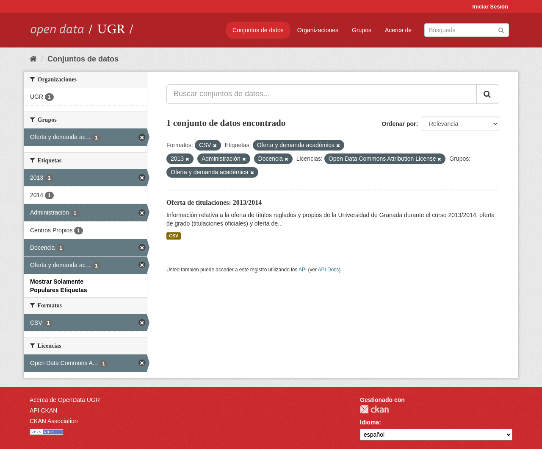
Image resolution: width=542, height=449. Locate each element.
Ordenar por (399, 123)
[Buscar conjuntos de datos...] (321, 94)
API (303, 270)
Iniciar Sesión (490, 6)
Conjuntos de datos (258, 30)
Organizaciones (317, 30)
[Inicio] (33, 59)
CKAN (374, 409)
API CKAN (43, 410)
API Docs (328, 270)
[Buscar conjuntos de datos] (466, 30)
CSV (173, 235)
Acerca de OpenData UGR (65, 399)
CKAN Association (54, 421)
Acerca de (398, 30)
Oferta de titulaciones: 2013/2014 (214, 202)
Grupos (361, 30)
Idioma (369, 422)
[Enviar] (501, 29)
